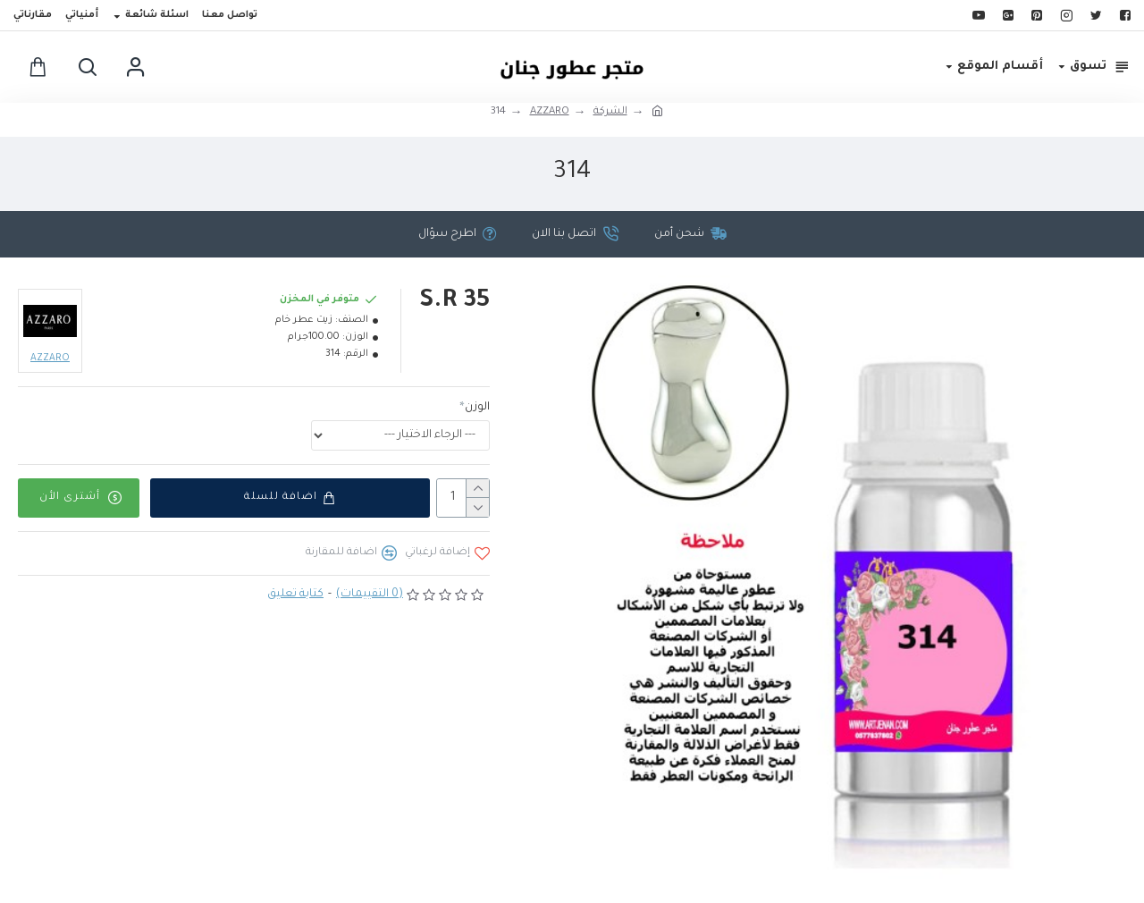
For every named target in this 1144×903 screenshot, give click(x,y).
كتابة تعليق (295, 594)
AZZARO (549, 112)
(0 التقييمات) (369, 594)
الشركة (610, 112)
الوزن (477, 407)
